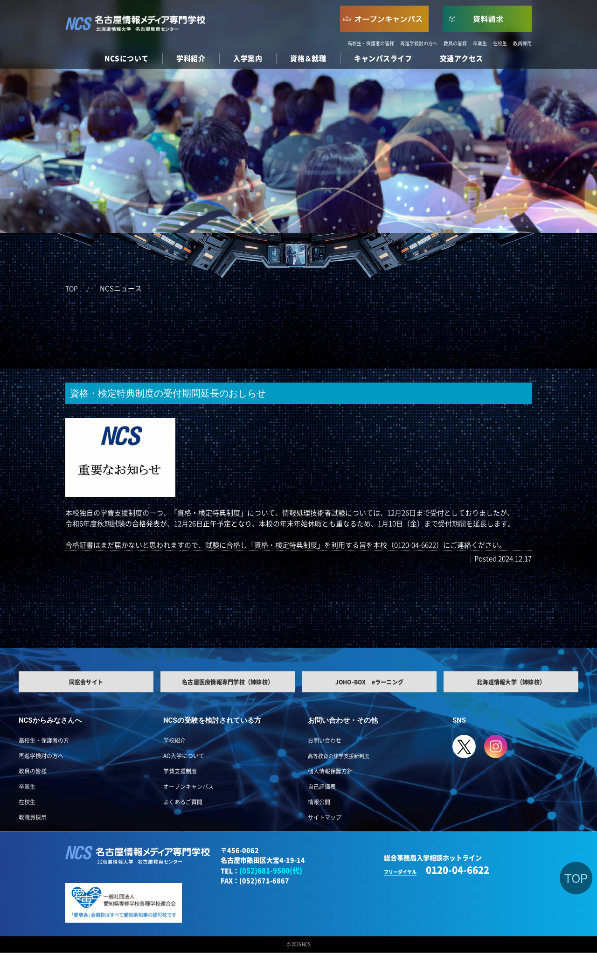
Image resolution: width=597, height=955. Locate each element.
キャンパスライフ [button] (383, 58)
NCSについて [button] (126, 58)
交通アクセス (461, 58)
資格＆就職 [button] (308, 58)
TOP (71, 289)
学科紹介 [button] (190, 58)
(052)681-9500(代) (270, 873)
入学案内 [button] (247, 58)
